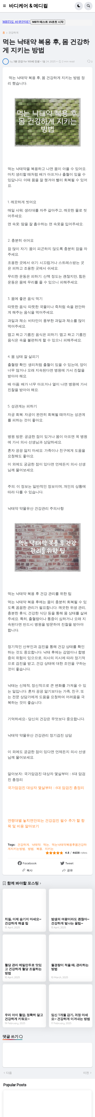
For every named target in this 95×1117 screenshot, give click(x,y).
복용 (39, 849)
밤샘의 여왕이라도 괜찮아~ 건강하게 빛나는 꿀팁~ (70, 921)
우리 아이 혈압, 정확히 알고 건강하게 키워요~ (24, 1017)
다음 (9, 1073)
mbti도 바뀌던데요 (47, 23)
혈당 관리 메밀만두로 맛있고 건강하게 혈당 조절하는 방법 (23, 969)
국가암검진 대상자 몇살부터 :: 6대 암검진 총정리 (46, 787)
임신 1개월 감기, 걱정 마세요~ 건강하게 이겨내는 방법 (70, 1017)
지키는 (49, 849)
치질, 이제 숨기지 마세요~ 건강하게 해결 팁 (23, 921)
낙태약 (36, 844)
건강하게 (14, 32)
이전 (86, 1073)
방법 (31, 849)
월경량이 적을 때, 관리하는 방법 (70, 967)
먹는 (46, 844)
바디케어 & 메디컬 (28, 6)
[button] (5, 6)
